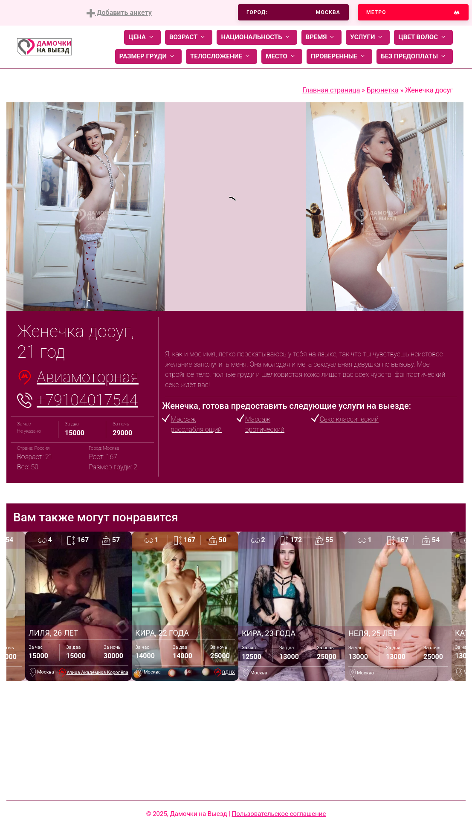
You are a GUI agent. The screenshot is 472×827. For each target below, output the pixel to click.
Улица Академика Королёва (97, 672)
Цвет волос (423, 37)
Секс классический (349, 419)
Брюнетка (383, 90)
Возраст (188, 37)
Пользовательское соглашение (279, 814)
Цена (142, 37)
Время (322, 37)
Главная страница (331, 90)
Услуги (367, 37)
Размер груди (148, 56)
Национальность (256, 37)
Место (282, 56)
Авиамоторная (88, 377)
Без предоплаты (415, 56)
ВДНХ (228, 672)
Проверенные (339, 56)
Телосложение (221, 56)
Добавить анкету (119, 13)
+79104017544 (87, 400)
